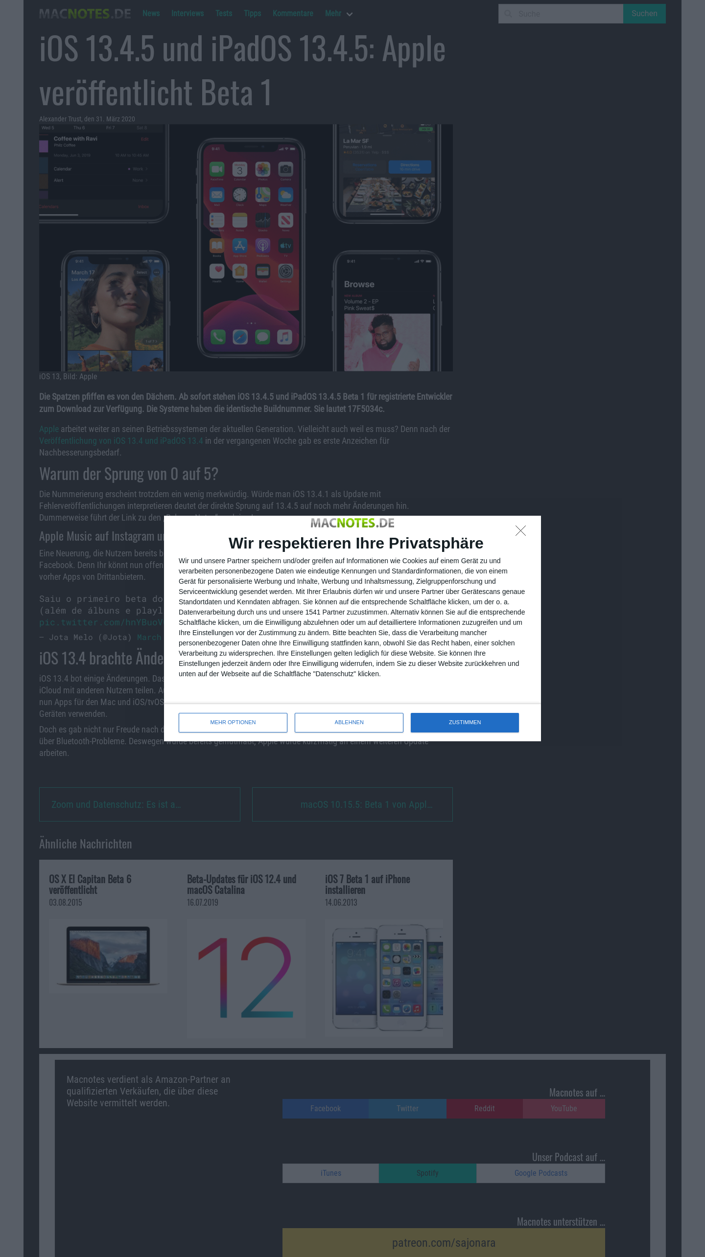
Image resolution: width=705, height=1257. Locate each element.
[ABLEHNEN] (523, 533)
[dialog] (352, 628)
